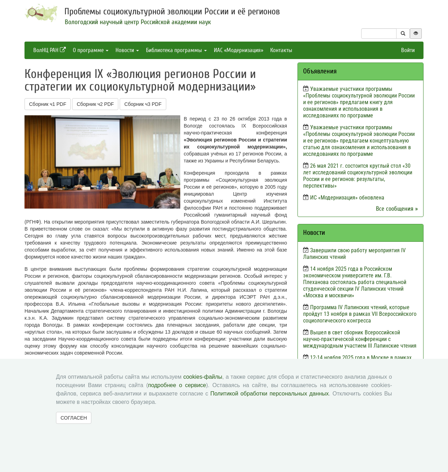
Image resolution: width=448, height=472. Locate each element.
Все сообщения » (397, 208)
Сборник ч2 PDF (95, 104)
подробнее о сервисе (177, 385)
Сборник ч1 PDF (47, 104)
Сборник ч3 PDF (142, 104)
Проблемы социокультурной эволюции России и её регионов (172, 11)
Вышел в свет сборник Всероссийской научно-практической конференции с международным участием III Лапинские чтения (359, 339)
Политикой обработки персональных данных (269, 394)
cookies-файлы (202, 377)
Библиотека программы (176, 50)
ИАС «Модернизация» (238, 50)
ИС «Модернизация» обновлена (347, 197)
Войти (408, 50)
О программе (90, 50)
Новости (127, 50)
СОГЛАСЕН (74, 418)
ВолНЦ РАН (49, 50)
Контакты (281, 50)
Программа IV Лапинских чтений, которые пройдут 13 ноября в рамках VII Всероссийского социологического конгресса (359, 314)
